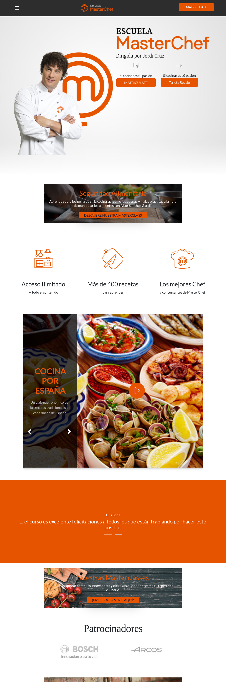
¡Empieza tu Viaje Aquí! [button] (113, 600)
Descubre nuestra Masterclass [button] (113, 215)
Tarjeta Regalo (179, 82)
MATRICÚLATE (196, 7)
